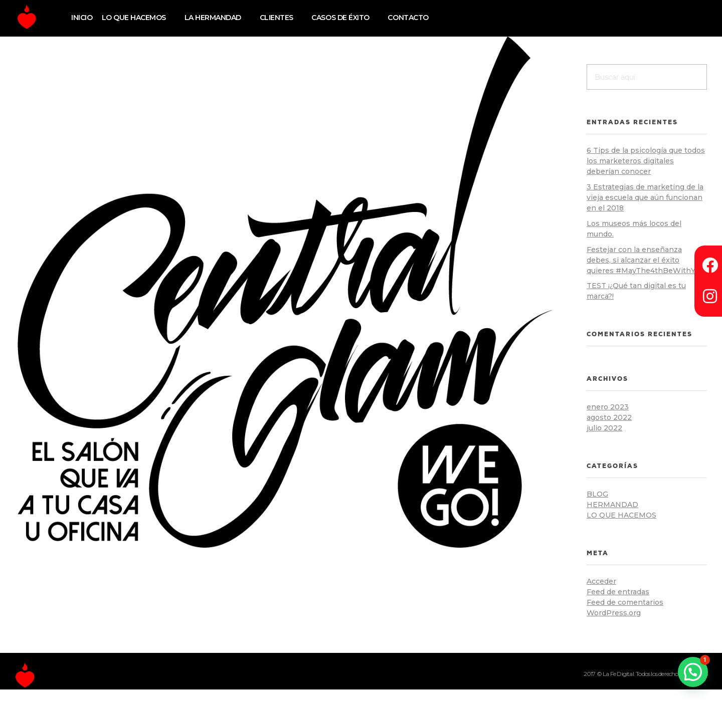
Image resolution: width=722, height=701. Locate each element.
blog (597, 494)
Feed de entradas (618, 591)
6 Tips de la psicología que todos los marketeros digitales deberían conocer (646, 161)
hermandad (612, 504)
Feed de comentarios (625, 602)
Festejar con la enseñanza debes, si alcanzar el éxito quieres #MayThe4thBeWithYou (645, 260)
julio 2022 (604, 427)
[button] (693, 672)
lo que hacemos (621, 515)
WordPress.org (614, 612)
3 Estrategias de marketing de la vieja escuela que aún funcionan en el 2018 (645, 197)
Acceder (601, 581)
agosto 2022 (609, 417)
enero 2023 (608, 406)
